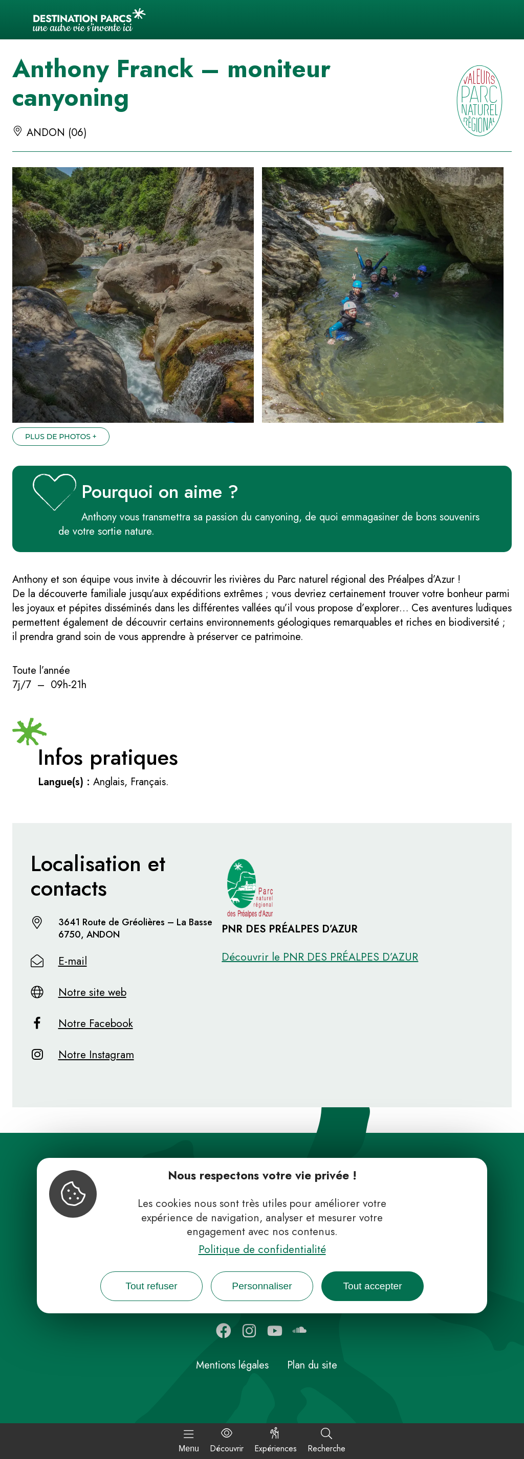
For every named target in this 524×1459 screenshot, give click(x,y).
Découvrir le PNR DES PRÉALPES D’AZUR (320, 957)
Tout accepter (372, 1286)
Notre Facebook (95, 1023)
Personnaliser (262, 1286)
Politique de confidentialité (262, 1249)
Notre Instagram (96, 1054)
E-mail (72, 961)
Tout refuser (151, 1286)
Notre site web (92, 992)
